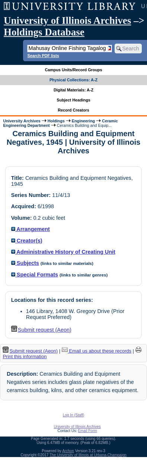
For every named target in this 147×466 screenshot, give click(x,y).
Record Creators (73, 110)
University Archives (21, 121)
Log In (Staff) (73, 415)
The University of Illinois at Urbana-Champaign (88, 455)
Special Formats (34, 275)
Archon (68, 451)
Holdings (56, 121)
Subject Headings (73, 100)
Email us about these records (96, 351)
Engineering (83, 121)
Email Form (87, 431)
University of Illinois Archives (67, 20)
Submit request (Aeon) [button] (41, 330)
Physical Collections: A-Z (73, 80)
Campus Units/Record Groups (73, 70)
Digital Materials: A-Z (73, 90)
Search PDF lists (43, 55)
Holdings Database (44, 32)
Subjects (25, 263)
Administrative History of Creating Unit (63, 252)
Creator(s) (26, 241)
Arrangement (30, 229)
